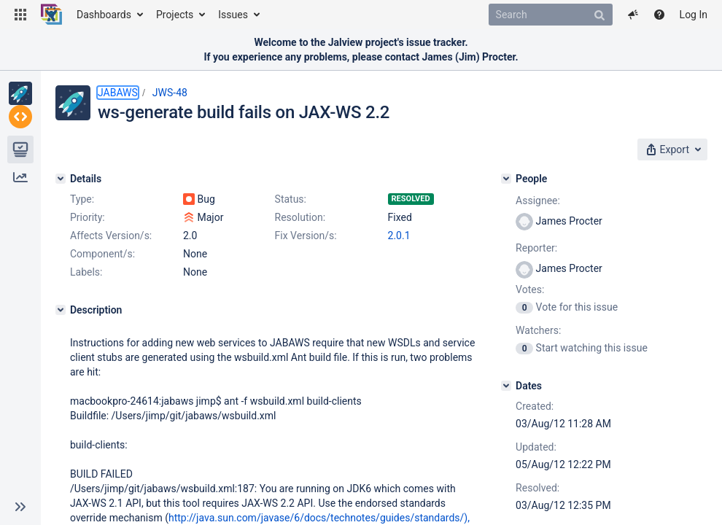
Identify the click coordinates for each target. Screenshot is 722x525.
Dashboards (104, 14)
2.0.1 (399, 235)
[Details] (60, 179)
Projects (174, 14)
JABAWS (118, 92)
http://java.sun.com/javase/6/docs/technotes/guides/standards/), (319, 518)
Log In (693, 14)
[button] (20, 14)
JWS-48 (169, 92)
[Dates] (506, 386)
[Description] (60, 310)
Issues (233, 14)
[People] (506, 179)
